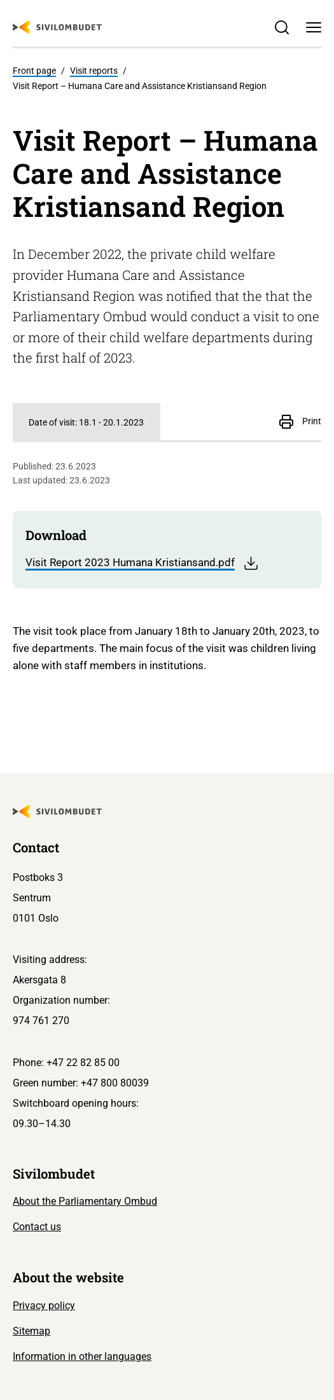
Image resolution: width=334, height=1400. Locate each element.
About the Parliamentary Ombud (85, 1201)
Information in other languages (82, 1356)
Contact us (37, 1227)
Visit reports (94, 71)
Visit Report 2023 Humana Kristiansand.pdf (142, 563)
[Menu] (313, 27)
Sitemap (31, 1331)
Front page (34, 71)
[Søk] (282, 27)
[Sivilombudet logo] (57, 27)
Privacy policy (44, 1306)
